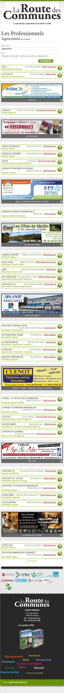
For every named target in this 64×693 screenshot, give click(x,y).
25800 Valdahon (50, 335)
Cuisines (27, 344)
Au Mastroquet (32, 128)
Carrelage (6, 264)
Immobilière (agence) (11, 497)
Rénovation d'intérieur (23, 279)
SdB (21, 264)
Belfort (22, 667)
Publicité (5, 257)
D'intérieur (18, 69)
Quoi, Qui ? (5, 46)
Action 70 (32, 92)
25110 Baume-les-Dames (46, 110)
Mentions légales (18, 682)
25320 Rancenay (49, 350)
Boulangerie (8, 661)
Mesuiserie (6, 330)
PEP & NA (32, 452)
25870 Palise (51, 270)
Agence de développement (13, 76)
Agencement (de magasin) (13, 436)
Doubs (10, 667)
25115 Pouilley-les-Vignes (46, 417)
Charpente (18, 352)
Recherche (61, 5)
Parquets (15, 264)
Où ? (3, 53)
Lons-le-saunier (34, 673)
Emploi (5, 149)
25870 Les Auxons (49, 67)
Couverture (28, 352)
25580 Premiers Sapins (47, 277)
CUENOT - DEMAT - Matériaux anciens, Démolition (32, 377)
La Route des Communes (32, 11)
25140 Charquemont (48, 495)
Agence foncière (9, 173)
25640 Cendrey (50, 214)
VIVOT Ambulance (32, 305)
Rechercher (46, 61)
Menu (2, 5)
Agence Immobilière (10, 473)
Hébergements (43, 660)
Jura (26, 659)
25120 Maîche (50, 471)
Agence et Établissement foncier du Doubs (32, 191)
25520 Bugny (51, 342)
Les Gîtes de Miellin (32, 234)
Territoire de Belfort (29, 663)
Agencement (7, 69)
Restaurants (14, 656)
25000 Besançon (49, 146)
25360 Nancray (50, 424)
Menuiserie (6, 272)
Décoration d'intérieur (11, 287)
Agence (12, 149)
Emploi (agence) (9, 112)
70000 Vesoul (51, 74)
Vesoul (39, 667)
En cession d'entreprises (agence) (26, 426)
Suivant (34, 561)
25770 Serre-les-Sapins (47, 161)
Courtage (23, 481)
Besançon (34, 655)
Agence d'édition (17, 403)
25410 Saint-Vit (50, 284)
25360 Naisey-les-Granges (45, 262)
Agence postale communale (13, 216)
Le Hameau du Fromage (32, 524)
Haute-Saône (10, 672)
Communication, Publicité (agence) (16, 163)
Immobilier (6, 337)
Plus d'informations (59, 68)
